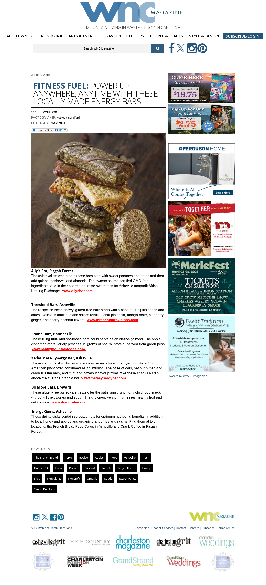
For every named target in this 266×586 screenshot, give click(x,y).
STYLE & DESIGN (204, 36)
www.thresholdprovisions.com (112, 320)
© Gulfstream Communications (51, 527)
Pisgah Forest (126, 468)
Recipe (83, 457)
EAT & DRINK (50, 36)
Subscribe (209, 527)
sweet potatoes (44, 489)
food (114, 457)
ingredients (54, 478)
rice (37, 478)
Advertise (145, 527)
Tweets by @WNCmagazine (187, 376)
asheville (130, 457)
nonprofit (74, 478)
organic (92, 478)
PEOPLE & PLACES (166, 36)
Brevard (89, 468)
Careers (195, 527)
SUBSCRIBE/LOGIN (243, 36)
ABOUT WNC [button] (19, 36)
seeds (108, 478)
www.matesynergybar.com (104, 378)
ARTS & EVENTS (83, 36)
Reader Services (164, 527)
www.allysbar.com (78, 291)
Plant (146, 457)
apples (99, 457)
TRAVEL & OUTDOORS (124, 36)
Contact (182, 527)
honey (146, 468)
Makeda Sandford (68, 117)
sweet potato (127, 478)
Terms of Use (226, 527)
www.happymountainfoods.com (59, 349)
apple (68, 457)
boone (73, 468)
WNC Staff (50, 112)
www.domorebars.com (71, 402)
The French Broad (46, 457)
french (106, 468)
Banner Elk (41, 468)
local (58, 468)
